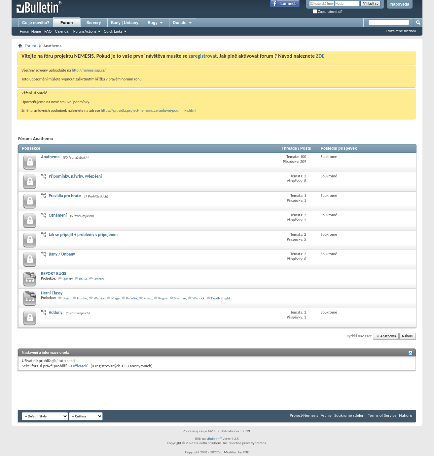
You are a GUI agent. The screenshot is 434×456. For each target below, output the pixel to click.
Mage (115, 298)
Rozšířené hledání (401, 31)
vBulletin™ (214, 439)
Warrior (99, 298)
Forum (66, 22)
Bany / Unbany (62, 254)
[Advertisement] (138, 390)
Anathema (50, 156)
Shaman (180, 298)
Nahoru (407, 336)
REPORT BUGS (53, 273)
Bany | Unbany (124, 22)
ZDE (320, 56)
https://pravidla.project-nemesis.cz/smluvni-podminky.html (149, 110)
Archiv (326, 415)
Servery (94, 22)
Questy (67, 279)
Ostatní (98, 279)
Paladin (131, 298)
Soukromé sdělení (349, 415)
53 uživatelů (78, 365)
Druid (66, 298)
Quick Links (113, 31)
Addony (55, 312)
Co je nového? (36, 22)
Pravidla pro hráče (65, 195)
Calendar (62, 31)
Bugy (155, 22)
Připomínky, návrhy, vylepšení (75, 176)
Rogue (162, 298)
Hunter (82, 298)
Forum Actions (84, 31)
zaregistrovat (203, 56)
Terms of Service (382, 415)
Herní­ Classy (51, 292)
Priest (147, 298)
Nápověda (399, 4)
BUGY (83, 279)
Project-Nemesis (304, 415)
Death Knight (220, 298)
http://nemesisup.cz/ (89, 70)
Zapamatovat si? (328, 12)
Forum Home (30, 31)
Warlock (199, 298)
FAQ (48, 31)
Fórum (30, 45)
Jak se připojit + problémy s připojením (83, 234)
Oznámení (58, 215)
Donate (183, 22)
